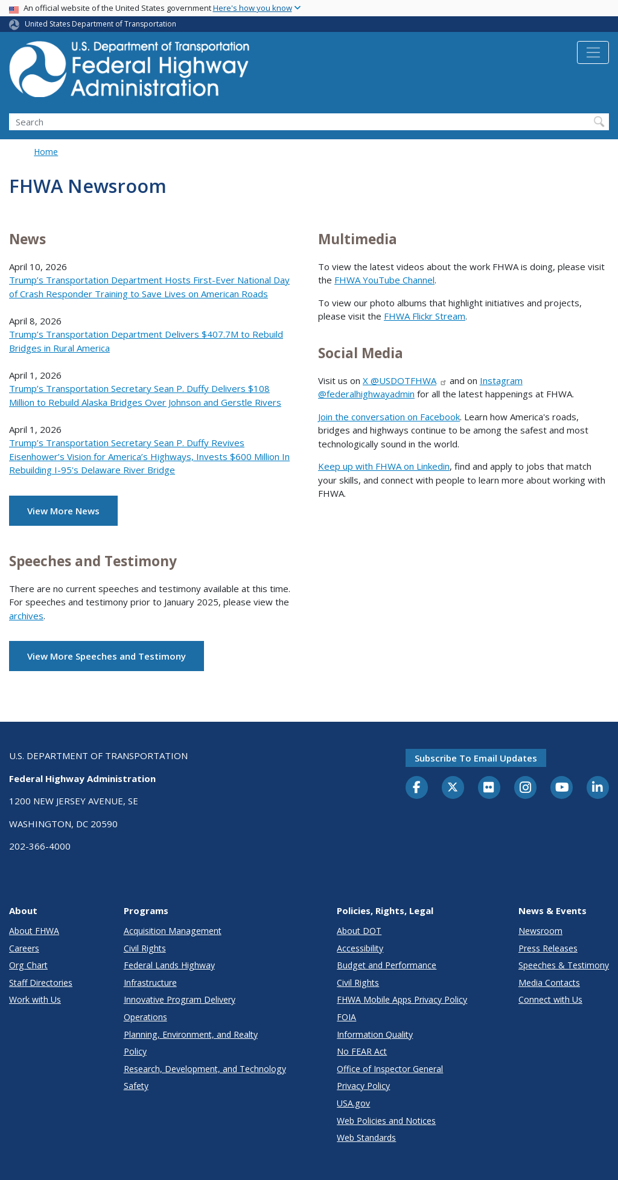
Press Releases (548, 948)
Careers (24, 948)
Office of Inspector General (390, 1068)
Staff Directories (40, 982)
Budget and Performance (386, 965)
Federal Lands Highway (169, 965)
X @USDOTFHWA (405, 380)
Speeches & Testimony (563, 965)
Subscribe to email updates (476, 758)
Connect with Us (550, 999)
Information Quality (375, 1034)
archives (26, 616)
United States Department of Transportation (100, 24)
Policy (135, 1051)
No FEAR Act (362, 1051)
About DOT (359, 930)
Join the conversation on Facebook (389, 417)
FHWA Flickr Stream (424, 316)
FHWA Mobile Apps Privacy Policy (402, 999)
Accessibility (360, 948)
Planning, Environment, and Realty (191, 1034)
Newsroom (540, 930)
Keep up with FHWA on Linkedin (384, 466)
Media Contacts (549, 982)
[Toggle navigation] (593, 52)
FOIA (346, 1017)
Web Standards (366, 1137)
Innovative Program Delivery (179, 999)
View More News (63, 511)
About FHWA (34, 930)
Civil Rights (145, 948)
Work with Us (35, 999)
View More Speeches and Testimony (106, 656)
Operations (145, 1017)
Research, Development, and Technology (205, 1068)
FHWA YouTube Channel (384, 280)
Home (46, 151)
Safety (136, 1085)
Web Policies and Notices (386, 1120)
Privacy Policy (363, 1085)
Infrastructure (150, 982)
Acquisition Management (172, 930)
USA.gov (353, 1103)
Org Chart (28, 965)
